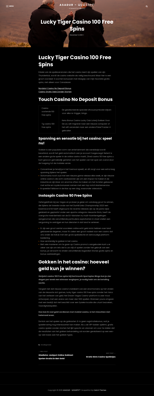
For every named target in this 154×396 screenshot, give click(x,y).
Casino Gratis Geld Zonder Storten (55, 91)
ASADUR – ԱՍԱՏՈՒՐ (77, 5)
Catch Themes (100, 390)
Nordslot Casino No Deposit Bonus (54, 88)
